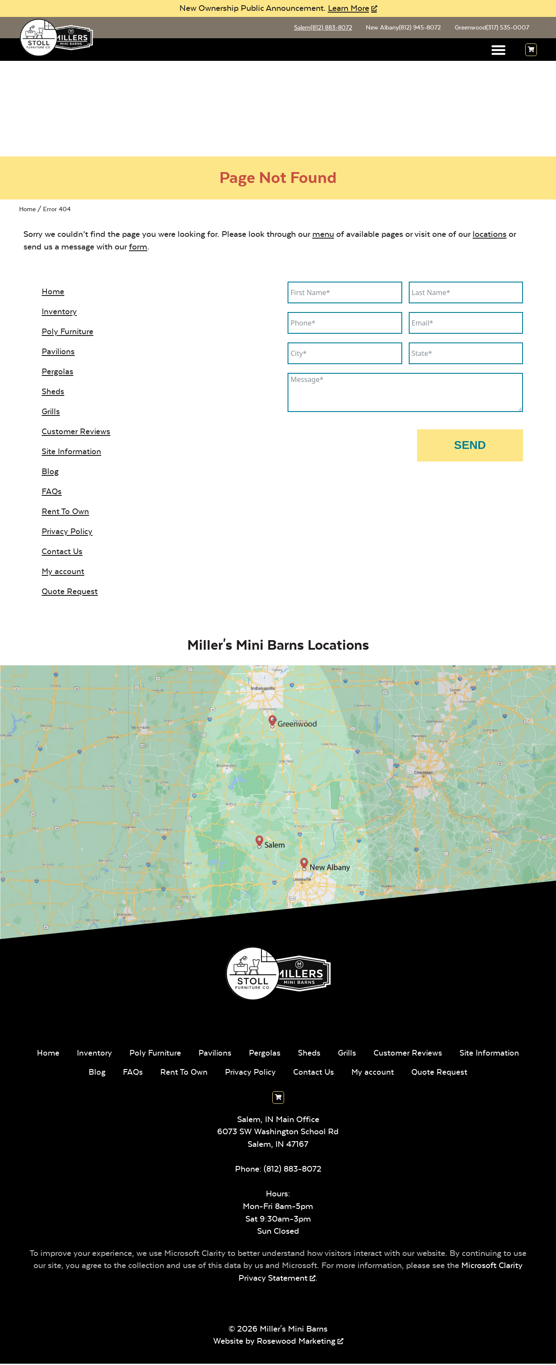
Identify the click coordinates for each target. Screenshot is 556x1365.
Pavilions (59, 353)
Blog (50, 473)
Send (470, 446)
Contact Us (62, 553)
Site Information (72, 453)
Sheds (53, 393)
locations (489, 235)
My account (63, 573)
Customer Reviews (76, 433)
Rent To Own (65, 513)
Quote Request (70, 593)
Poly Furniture (68, 333)
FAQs (52, 493)
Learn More (348, 8)
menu (323, 235)
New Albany (400, 28)
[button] (498, 51)
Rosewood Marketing (296, 1342)
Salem (319, 28)
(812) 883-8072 (292, 1170)
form (138, 248)
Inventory (59, 313)
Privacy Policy (68, 533)
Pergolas (58, 373)
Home (27, 209)
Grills (51, 413)
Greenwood (490, 28)
